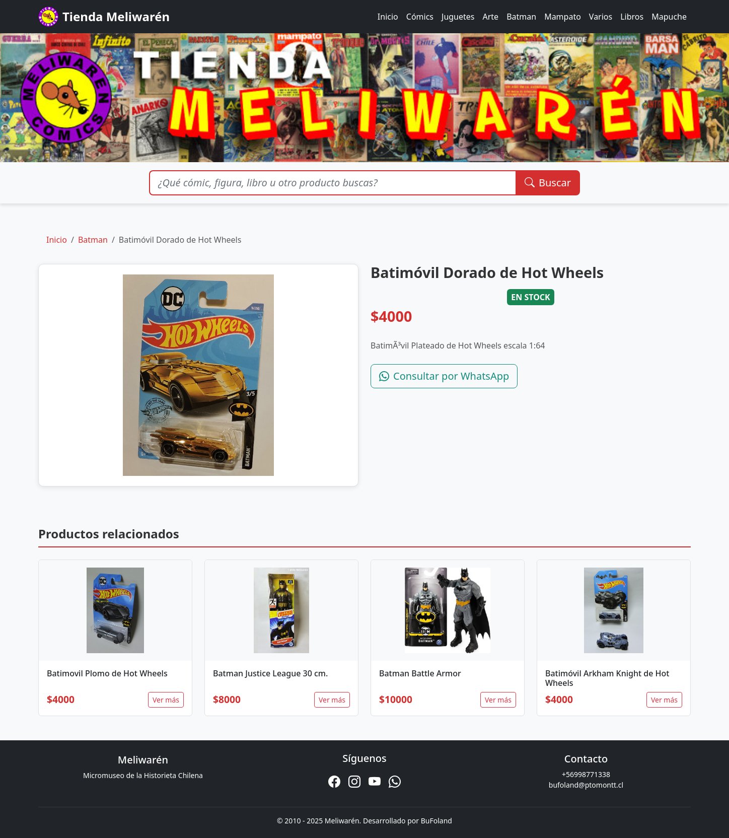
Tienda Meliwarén (104, 17)
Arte (491, 16)
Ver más (166, 700)
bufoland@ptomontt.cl (586, 785)
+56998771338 (586, 774)
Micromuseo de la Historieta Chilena (143, 775)
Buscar (548, 182)
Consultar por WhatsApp (444, 376)
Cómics (419, 16)
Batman (521, 16)
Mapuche (669, 16)
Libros (631, 16)
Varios (600, 16)
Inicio (388, 16)
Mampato (562, 16)
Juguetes (458, 16)
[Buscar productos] (332, 182)
